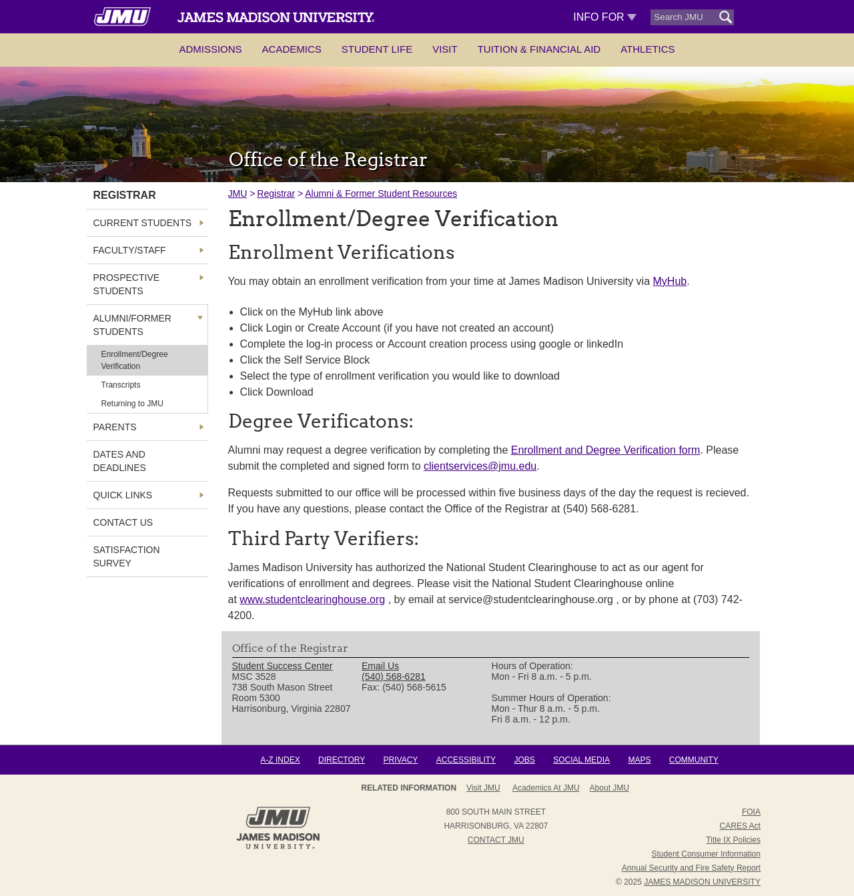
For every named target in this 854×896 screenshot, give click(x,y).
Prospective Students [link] (126, 284)
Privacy (401, 760)
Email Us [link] (380, 665)
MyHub (670, 281)
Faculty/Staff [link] (129, 250)
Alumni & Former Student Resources (381, 193)
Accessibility (466, 760)
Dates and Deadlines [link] (119, 461)
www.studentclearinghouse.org (312, 599)
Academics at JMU (546, 788)
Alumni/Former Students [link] (132, 325)
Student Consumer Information (706, 854)
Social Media (581, 760)
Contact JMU (496, 840)
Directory (341, 760)
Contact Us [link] (123, 522)
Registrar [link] (124, 195)
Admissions (210, 49)
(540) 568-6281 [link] (394, 676)
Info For (604, 17)
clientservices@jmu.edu (480, 466)
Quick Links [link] (123, 495)
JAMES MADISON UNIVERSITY (702, 882)
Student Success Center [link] (282, 665)
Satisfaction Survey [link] (126, 556)
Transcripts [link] (121, 385)
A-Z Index (280, 760)
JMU (238, 193)
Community (694, 760)
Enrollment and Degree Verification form (606, 450)
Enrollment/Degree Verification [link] (134, 360)
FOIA (751, 812)
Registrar (276, 193)
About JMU (609, 788)
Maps (639, 760)
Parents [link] (115, 427)
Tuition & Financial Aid (539, 49)
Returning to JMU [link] (132, 403)
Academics (292, 49)
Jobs (524, 760)
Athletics (647, 49)
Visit (445, 49)
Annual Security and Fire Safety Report (691, 868)
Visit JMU (483, 788)
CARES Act (740, 826)
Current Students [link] (142, 222)
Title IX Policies (733, 840)
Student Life (377, 49)
